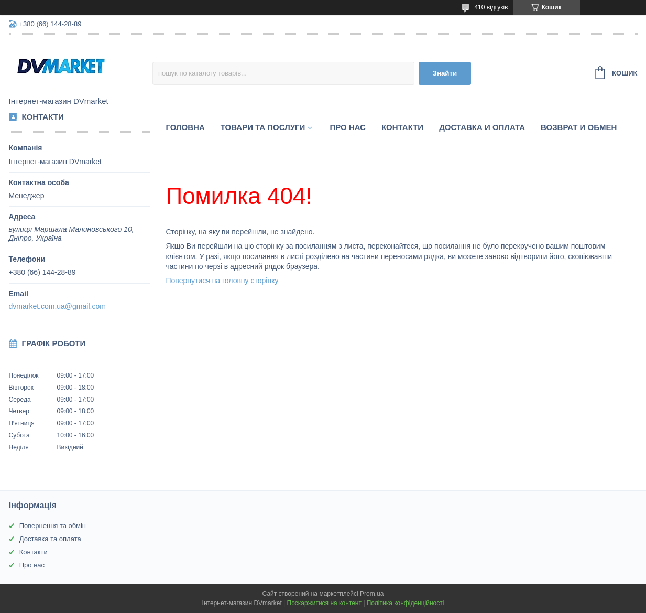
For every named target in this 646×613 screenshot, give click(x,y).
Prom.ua (372, 593)
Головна (185, 127)
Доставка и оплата (482, 127)
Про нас (348, 127)
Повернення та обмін (52, 526)
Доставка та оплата (50, 539)
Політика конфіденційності (405, 603)
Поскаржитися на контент (324, 603)
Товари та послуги (263, 127)
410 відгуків (491, 7)
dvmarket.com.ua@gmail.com (57, 306)
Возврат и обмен (579, 127)
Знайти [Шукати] (445, 73)
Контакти (402, 127)
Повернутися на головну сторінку (222, 280)
